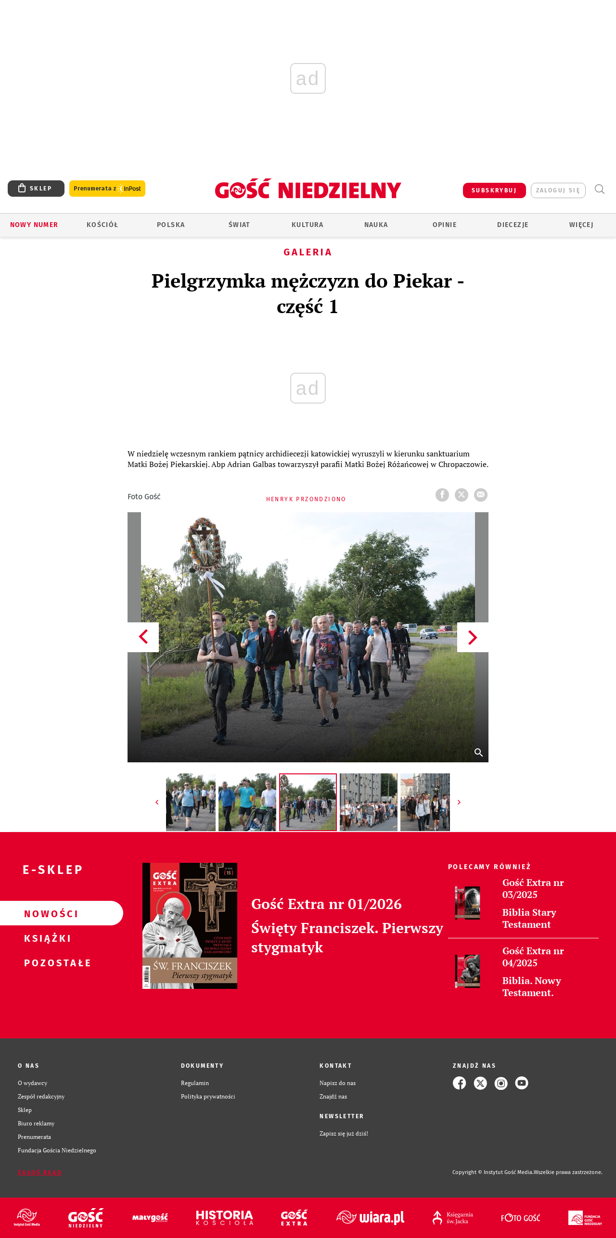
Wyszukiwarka (599, 189)
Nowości (46, 913)
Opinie (445, 225)
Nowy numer (34, 225)
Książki (46, 938)
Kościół (103, 225)
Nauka (376, 225)
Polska (171, 225)
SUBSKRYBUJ (494, 190)
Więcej (581, 225)
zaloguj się (558, 190)
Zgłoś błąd (40, 1172)
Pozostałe (46, 962)
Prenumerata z (107, 188)
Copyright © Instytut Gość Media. (493, 1172)
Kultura (308, 225)
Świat (239, 225)
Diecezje (512, 225)
